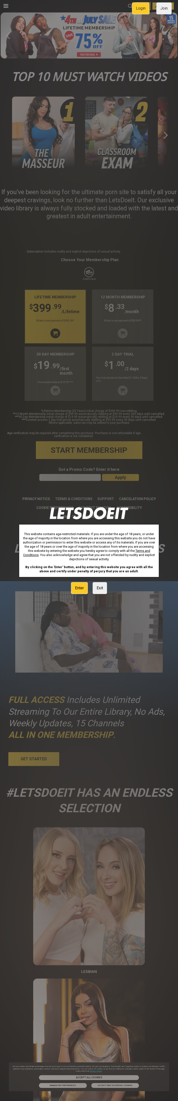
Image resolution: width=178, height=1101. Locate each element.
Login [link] (141, 8)
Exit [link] (100, 588)
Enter (79, 588)
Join (164, 8)
